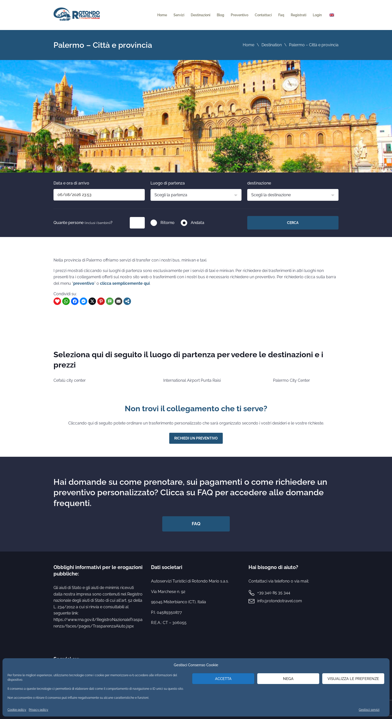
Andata (197, 222)
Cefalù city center (70, 380)
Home (162, 15)
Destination (272, 44)
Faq (281, 15)
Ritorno (167, 222)
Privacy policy (38, 710)
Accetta (223, 678)
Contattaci (263, 15)
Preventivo (239, 15)
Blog (220, 15)
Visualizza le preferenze (353, 678)
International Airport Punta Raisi (192, 380)
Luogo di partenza (167, 183)
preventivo (83, 283)
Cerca (292, 223)
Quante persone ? (83, 222)
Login (317, 15)
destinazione (259, 183)
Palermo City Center (291, 380)
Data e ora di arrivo (71, 183)
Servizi (179, 15)
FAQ (196, 523)
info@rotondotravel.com (279, 600)
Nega (288, 678)
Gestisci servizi (369, 710)
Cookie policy (17, 710)
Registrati (298, 15)
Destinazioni (200, 15)
